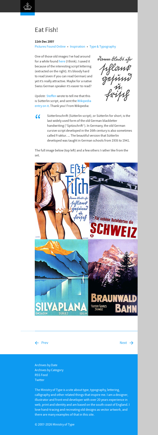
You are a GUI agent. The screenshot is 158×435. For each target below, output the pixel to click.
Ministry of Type (63, 424)
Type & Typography (102, 46)
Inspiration (77, 46)
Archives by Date (46, 365)
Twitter (39, 380)
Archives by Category (49, 370)
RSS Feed (41, 375)
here (62, 61)
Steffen (51, 96)
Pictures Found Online (50, 46)
